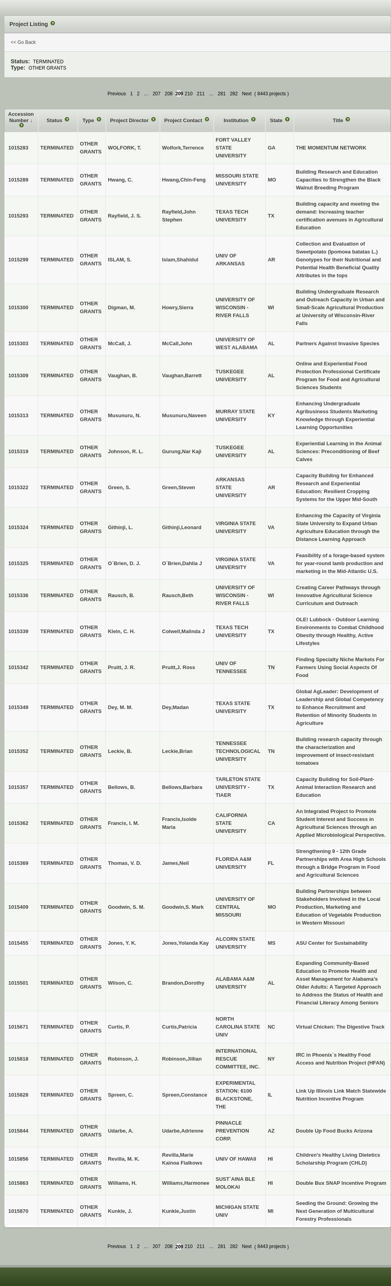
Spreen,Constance (184, 1095)
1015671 (18, 1027)
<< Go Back (23, 42)
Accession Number (21, 117)
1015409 (18, 907)
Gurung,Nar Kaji (181, 451)
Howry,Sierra (177, 307)
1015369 (18, 863)
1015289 (18, 180)
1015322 (18, 487)
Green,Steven (178, 487)
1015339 (18, 631)
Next (247, 93)
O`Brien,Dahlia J (182, 563)
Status (55, 120)
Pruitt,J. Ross (178, 667)
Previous (116, 93)
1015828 (18, 1095)
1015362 (18, 823)
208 (169, 93)
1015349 (18, 707)
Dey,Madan (175, 707)
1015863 (18, 1183)
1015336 (18, 595)
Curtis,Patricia (179, 1027)
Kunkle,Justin (179, 1211)
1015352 (18, 751)
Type (89, 120)
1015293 (18, 216)
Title (338, 120)
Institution (237, 120)
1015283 (18, 148)
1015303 (18, 343)
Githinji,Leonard (181, 527)
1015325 (18, 563)
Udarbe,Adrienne (182, 1131)
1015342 (18, 667)
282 (234, 93)
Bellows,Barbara (182, 787)
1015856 (18, 1159)
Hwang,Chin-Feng (184, 180)
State (277, 120)
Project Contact (184, 120)
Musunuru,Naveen (184, 415)
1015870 (18, 1211)
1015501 (18, 983)
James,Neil (175, 863)
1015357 (18, 787)
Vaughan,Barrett (181, 375)
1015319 (18, 451)
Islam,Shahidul (180, 260)
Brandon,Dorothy (183, 983)
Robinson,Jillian (181, 1059)
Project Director (130, 120)
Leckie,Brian (177, 751)
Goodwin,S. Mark (182, 907)
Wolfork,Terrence (183, 148)
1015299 (18, 260)
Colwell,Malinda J (183, 631)
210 (189, 93)
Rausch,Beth (177, 595)
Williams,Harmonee (185, 1183)
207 (156, 93)
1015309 (18, 375)
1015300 (18, 307)
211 (201, 93)
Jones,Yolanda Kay (185, 943)
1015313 (18, 415)
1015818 (18, 1059)
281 (222, 93)
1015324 (18, 527)
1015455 (18, 943)
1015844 (18, 1131)
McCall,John (177, 343)
